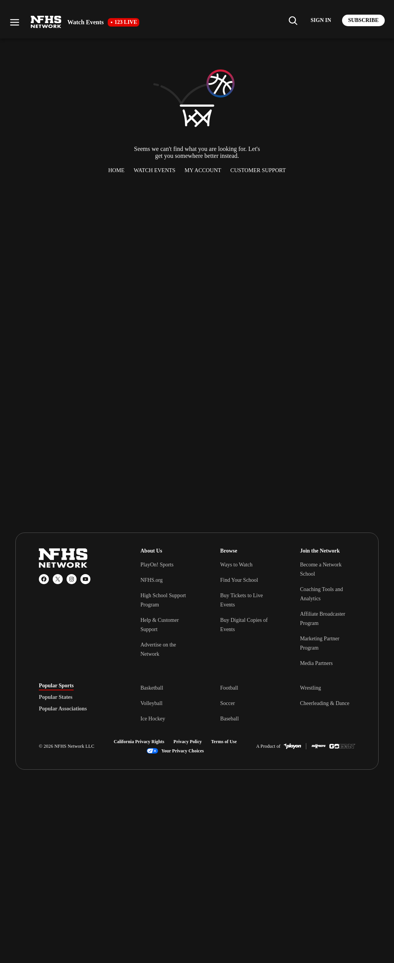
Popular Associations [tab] (63, 709)
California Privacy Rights (139, 741)
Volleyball (151, 703)
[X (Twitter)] (58, 579)
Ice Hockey (152, 719)
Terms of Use (224, 741)
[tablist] (77, 697)
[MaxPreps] (318, 746)
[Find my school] (293, 20)
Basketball (151, 688)
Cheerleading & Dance (324, 703)
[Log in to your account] (320, 20)
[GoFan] (342, 746)
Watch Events (154, 170)
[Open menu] (15, 22)
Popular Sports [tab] (56, 685)
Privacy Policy (188, 741)
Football (229, 688)
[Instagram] (72, 579)
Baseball (229, 719)
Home (116, 170)
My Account (203, 170)
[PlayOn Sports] (292, 746)
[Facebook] (44, 579)
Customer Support (258, 170)
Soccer (227, 703)
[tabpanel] (247, 703)
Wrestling (310, 688)
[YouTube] (85, 579)
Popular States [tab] (55, 697)
